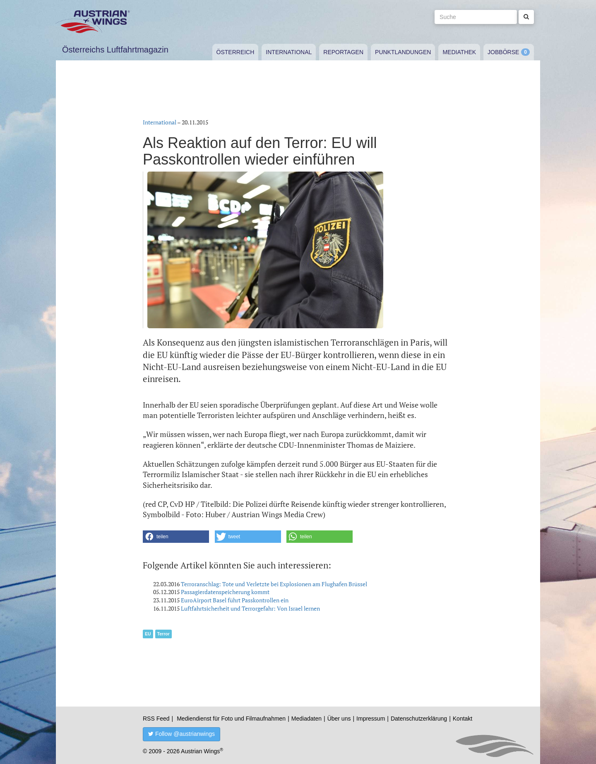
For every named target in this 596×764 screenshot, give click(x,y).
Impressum (370, 718)
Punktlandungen (403, 52)
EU (148, 633)
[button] (176, 536)
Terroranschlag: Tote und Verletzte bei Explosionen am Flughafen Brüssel (274, 584)
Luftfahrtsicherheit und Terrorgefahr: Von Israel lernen (250, 608)
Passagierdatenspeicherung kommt (225, 592)
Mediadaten (306, 718)
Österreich (235, 52)
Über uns (339, 718)
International (289, 52)
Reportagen (343, 52)
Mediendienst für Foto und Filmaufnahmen (231, 718)
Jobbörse (503, 52)
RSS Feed (156, 718)
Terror (163, 633)
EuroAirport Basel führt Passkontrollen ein (234, 600)
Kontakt (462, 718)
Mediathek (459, 52)
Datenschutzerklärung (419, 718)
